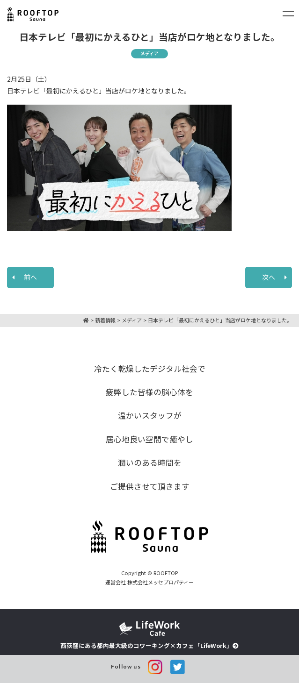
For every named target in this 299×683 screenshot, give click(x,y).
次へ (268, 277)
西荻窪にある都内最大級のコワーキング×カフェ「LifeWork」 (149, 635)
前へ (30, 277)
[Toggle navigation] (288, 13)
